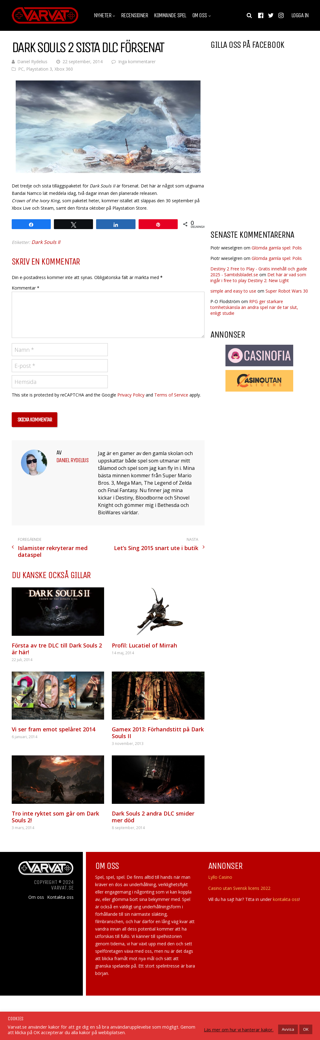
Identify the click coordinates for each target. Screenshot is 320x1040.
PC (21, 69)
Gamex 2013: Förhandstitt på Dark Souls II (158, 733)
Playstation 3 (39, 69)
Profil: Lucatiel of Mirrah (144, 645)
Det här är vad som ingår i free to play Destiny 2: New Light (258, 277)
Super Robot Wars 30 (286, 291)
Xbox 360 (64, 69)
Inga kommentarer (137, 61)
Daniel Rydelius (32, 61)
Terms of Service (171, 395)
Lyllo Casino (220, 877)
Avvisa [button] (288, 1029)
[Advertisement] (262, 175)
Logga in (300, 15)
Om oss (199, 15)
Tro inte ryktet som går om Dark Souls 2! (55, 817)
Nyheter (102, 15)
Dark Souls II (45, 242)
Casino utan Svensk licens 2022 (239, 888)
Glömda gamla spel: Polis (277, 248)
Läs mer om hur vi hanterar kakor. (238, 1029)
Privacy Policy (130, 395)
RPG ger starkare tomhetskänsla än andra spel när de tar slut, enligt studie (254, 307)
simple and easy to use (233, 291)
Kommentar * (25, 288)
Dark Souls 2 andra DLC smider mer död (153, 817)
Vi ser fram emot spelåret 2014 (53, 729)
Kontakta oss (60, 897)
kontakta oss (286, 899)
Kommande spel (170, 15)
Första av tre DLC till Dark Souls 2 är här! (57, 649)
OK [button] (306, 1029)
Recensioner (134, 15)
